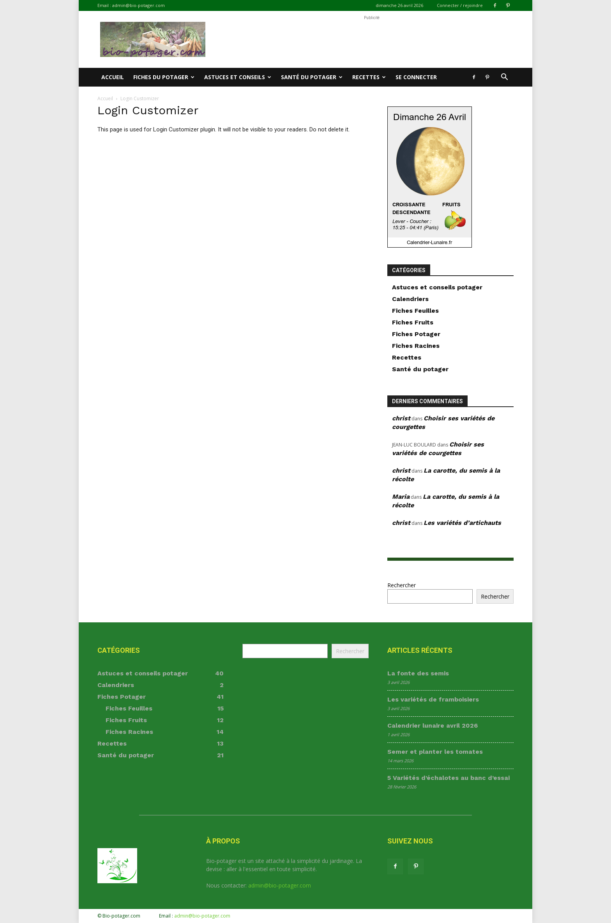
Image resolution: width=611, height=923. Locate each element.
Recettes (369, 77)
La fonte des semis (418, 673)
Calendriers (410, 299)
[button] (504, 77)
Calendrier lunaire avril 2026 (432, 725)
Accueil (112, 77)
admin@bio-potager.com (138, 5)
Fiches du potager (163, 77)
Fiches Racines (416, 345)
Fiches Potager (416, 334)
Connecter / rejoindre (460, 5)
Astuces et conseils (237, 77)
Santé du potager (312, 77)
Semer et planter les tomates (435, 751)
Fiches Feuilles (415, 310)
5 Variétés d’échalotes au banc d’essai (448, 777)
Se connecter (416, 77)
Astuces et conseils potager (437, 287)
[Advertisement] (372, 39)
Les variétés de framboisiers (433, 699)
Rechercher (401, 585)
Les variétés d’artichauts (462, 522)
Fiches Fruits (412, 322)
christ (401, 418)
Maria (401, 496)
